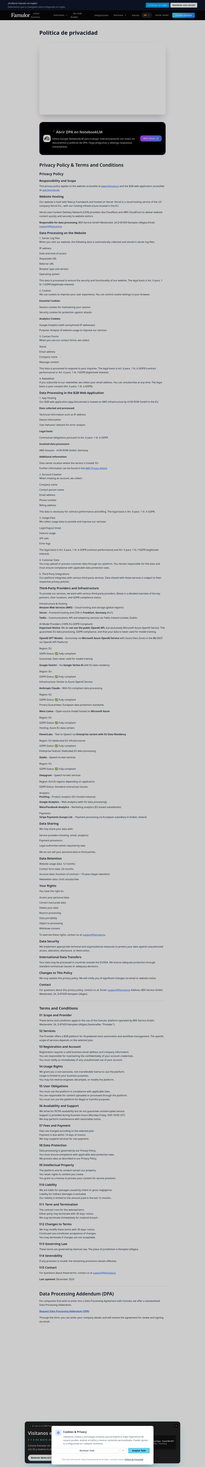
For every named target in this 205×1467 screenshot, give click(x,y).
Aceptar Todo (139, 1450)
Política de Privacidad (134, 1459)
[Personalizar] (123, 1450)
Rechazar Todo (87, 1450)
